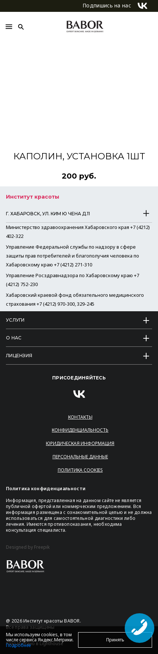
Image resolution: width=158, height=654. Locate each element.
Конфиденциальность (80, 430)
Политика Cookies (80, 470)
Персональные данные (80, 457)
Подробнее (18, 645)
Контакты (80, 417)
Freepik (42, 547)
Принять (115, 640)
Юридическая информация (80, 443)
